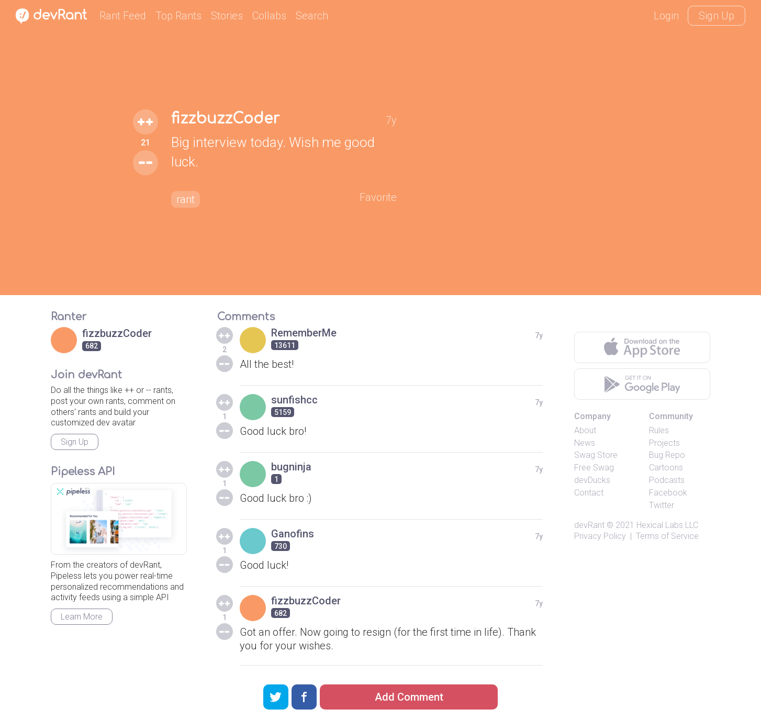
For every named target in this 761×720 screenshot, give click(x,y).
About (585, 430)
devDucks (592, 480)
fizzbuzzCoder (225, 118)
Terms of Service (667, 536)
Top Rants (178, 15)
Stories (227, 15)
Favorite (378, 197)
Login (666, 15)
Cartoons (666, 468)
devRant (589, 525)
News (584, 443)
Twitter (661, 505)
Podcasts (667, 480)
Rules (659, 430)
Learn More (82, 617)
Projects (664, 443)
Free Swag (594, 468)
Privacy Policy (600, 536)
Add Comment (409, 697)
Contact (588, 493)
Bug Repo (667, 455)
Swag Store (596, 455)
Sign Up (716, 15)
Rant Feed (122, 15)
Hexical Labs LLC (667, 525)
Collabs (269, 15)
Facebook (668, 493)
